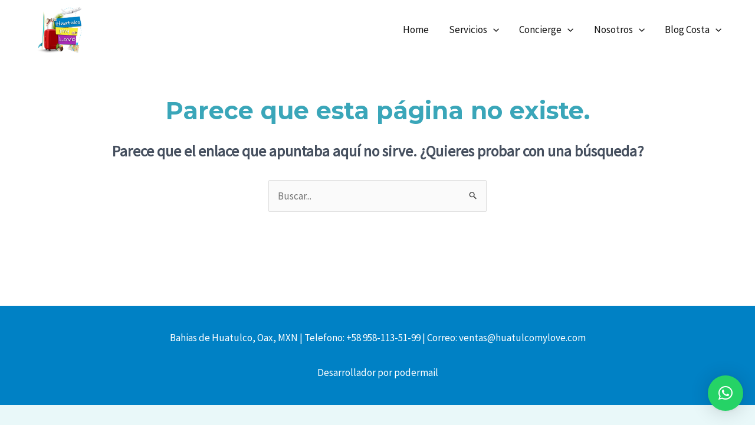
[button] (725, 393)
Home (416, 29)
